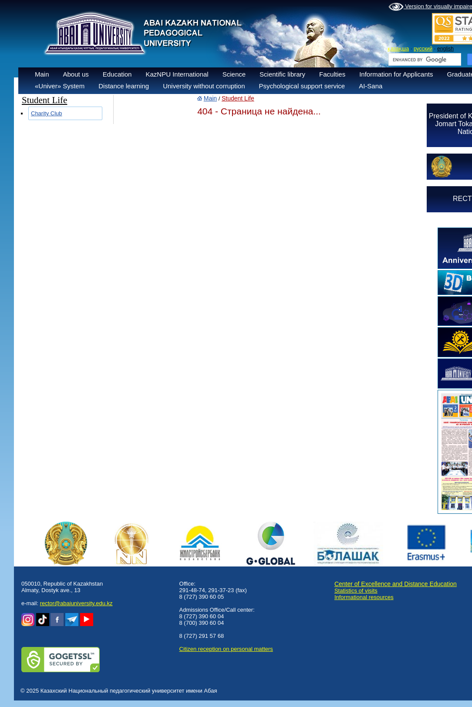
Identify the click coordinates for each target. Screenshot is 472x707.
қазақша (398, 49)
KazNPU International (176, 74)
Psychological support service (302, 86)
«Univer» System (59, 86)
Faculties (332, 74)
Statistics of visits (356, 590)
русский (423, 49)
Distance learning (123, 86)
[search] (424, 60)
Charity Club (46, 113)
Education (117, 74)
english (445, 49)
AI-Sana (370, 86)
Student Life (238, 98)
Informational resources (364, 597)
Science (234, 74)
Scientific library (282, 74)
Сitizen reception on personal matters (226, 649)
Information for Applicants (396, 74)
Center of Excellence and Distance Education (395, 583)
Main (42, 74)
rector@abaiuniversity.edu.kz (76, 603)
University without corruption (204, 86)
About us (76, 74)
